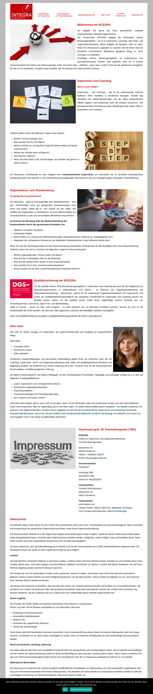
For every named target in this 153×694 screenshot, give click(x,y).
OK (65, 689)
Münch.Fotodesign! (117, 511)
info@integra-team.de (96, 458)
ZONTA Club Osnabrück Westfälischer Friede (75, 413)
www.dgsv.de (95, 316)
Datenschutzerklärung (81, 689)
